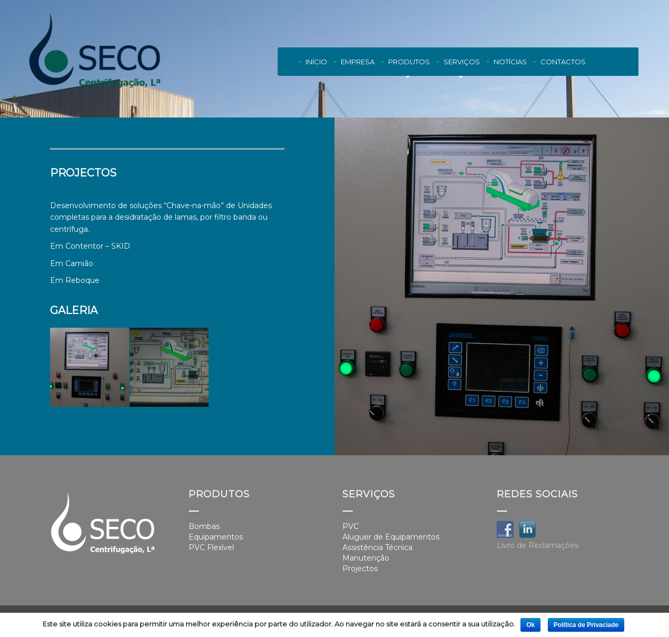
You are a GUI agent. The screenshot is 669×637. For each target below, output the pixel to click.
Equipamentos (216, 537)
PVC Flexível (211, 547)
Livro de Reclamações (537, 545)
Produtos (409, 64)
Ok (530, 625)
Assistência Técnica (377, 547)
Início (316, 61)
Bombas (204, 526)
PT (607, 61)
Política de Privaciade (586, 625)
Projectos (360, 568)
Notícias (510, 61)
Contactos (563, 61)
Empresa (358, 61)
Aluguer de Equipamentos (390, 537)
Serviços (462, 64)
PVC (350, 526)
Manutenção (365, 558)
